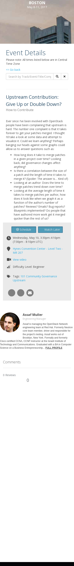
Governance (49, 276)
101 (23, 276)
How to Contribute (20, 110)
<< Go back (13, 70)
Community (33, 276)
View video (19, 259)
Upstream (19, 280)
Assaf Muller (33, 315)
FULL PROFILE (53, 347)
